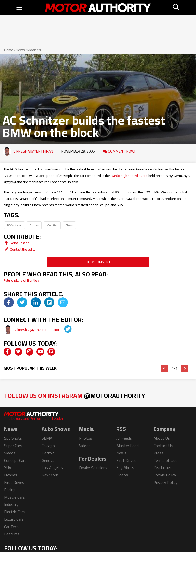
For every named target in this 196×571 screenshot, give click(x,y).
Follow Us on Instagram (74, 396)
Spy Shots (13, 438)
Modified (34, 50)
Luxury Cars (14, 519)
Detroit (48, 453)
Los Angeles (52, 467)
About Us (162, 438)
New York (50, 475)
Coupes (34, 225)
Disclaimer (162, 467)
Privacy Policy (165, 482)
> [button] (184, 368)
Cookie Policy (165, 475)
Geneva (48, 460)
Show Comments (98, 262)
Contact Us (163, 445)
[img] (9, 302)
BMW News (14, 225)
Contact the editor (20, 249)
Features (12, 534)
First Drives (14, 482)
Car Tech (11, 526)
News (20, 50)
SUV (7, 467)
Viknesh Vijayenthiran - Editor (37, 329)
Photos (85, 438)
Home (8, 50)
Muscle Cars (14, 497)
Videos (10, 453)
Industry (11, 504)
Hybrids (10, 475)
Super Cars (13, 445)
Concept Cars (15, 460)
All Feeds (124, 438)
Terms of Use (165, 460)
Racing (10, 490)
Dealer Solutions (93, 468)
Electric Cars (14, 512)
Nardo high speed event (129, 175)
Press (159, 453)
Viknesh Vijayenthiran (33, 151)
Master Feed (127, 445)
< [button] (164, 368)
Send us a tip (17, 242)
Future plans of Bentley (21, 280)
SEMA (47, 438)
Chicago (48, 445)
